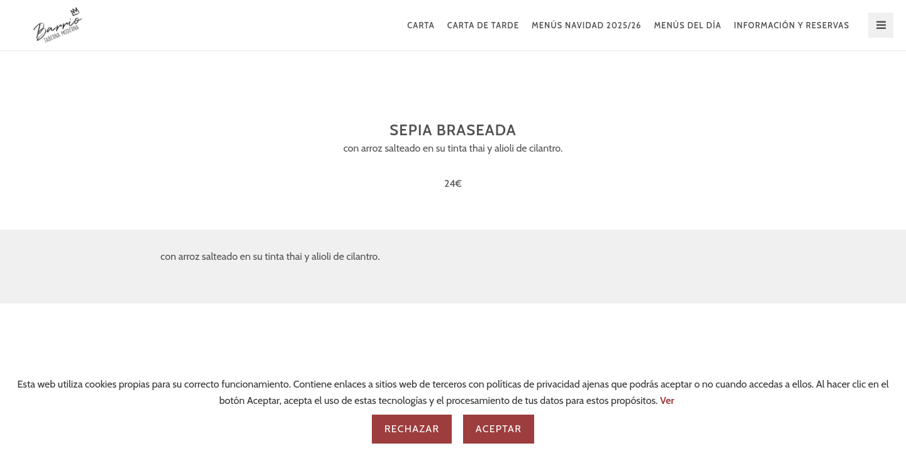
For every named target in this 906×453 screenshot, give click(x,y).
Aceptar (499, 429)
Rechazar (411, 429)
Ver (667, 400)
